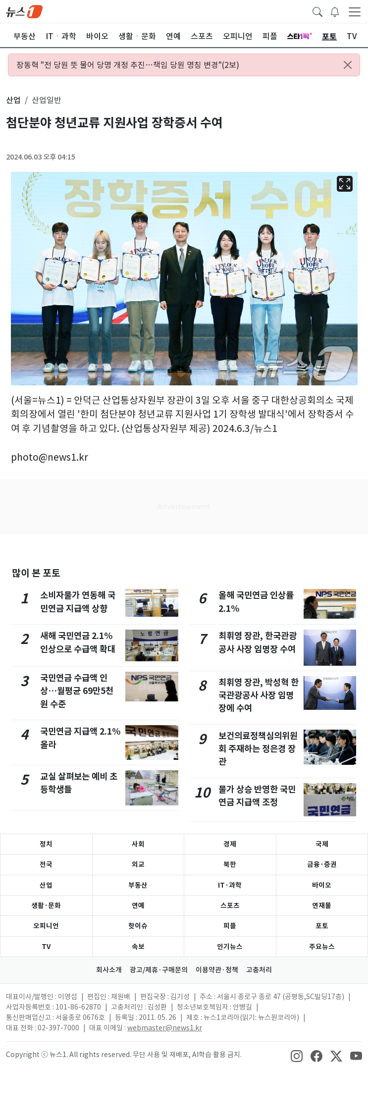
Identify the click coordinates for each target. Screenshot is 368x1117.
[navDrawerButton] (354, 11)
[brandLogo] (24, 11)
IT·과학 (230, 885)
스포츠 (230, 905)
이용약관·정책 (217, 969)
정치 (46, 844)
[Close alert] (348, 65)
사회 (138, 844)
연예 (138, 905)
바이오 (321, 885)
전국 (46, 864)
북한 (229, 864)
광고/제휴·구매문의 (159, 969)
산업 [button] (13, 100)
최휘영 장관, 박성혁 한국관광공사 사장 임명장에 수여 (258, 695)
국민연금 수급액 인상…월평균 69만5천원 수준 (76, 691)
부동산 (138, 885)
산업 (46, 885)
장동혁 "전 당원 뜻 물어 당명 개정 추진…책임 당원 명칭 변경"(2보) (127, 65)
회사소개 (109, 969)
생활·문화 (46, 905)
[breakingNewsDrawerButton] (335, 10)
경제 (229, 844)
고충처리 (259, 969)
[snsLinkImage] (297, 1056)
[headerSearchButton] (317, 10)
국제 (321, 844)
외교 (138, 864)
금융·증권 (322, 864)
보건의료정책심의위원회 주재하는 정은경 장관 (258, 749)
